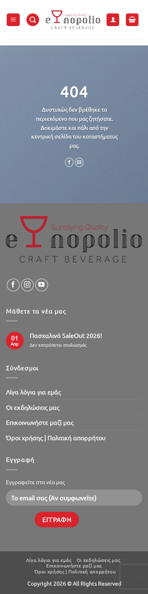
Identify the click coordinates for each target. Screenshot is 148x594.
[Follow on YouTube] (41, 284)
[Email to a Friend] (79, 162)
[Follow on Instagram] (27, 284)
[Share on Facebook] (69, 162)
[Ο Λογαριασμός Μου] (113, 19)
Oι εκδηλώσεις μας (32, 407)
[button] (13, 19)
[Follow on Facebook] (13, 284)
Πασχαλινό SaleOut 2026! (66, 335)
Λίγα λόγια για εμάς (33, 392)
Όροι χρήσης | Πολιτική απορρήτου (55, 438)
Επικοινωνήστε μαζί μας (39, 422)
